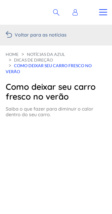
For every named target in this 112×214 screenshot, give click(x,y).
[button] (77, 12)
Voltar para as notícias (41, 35)
